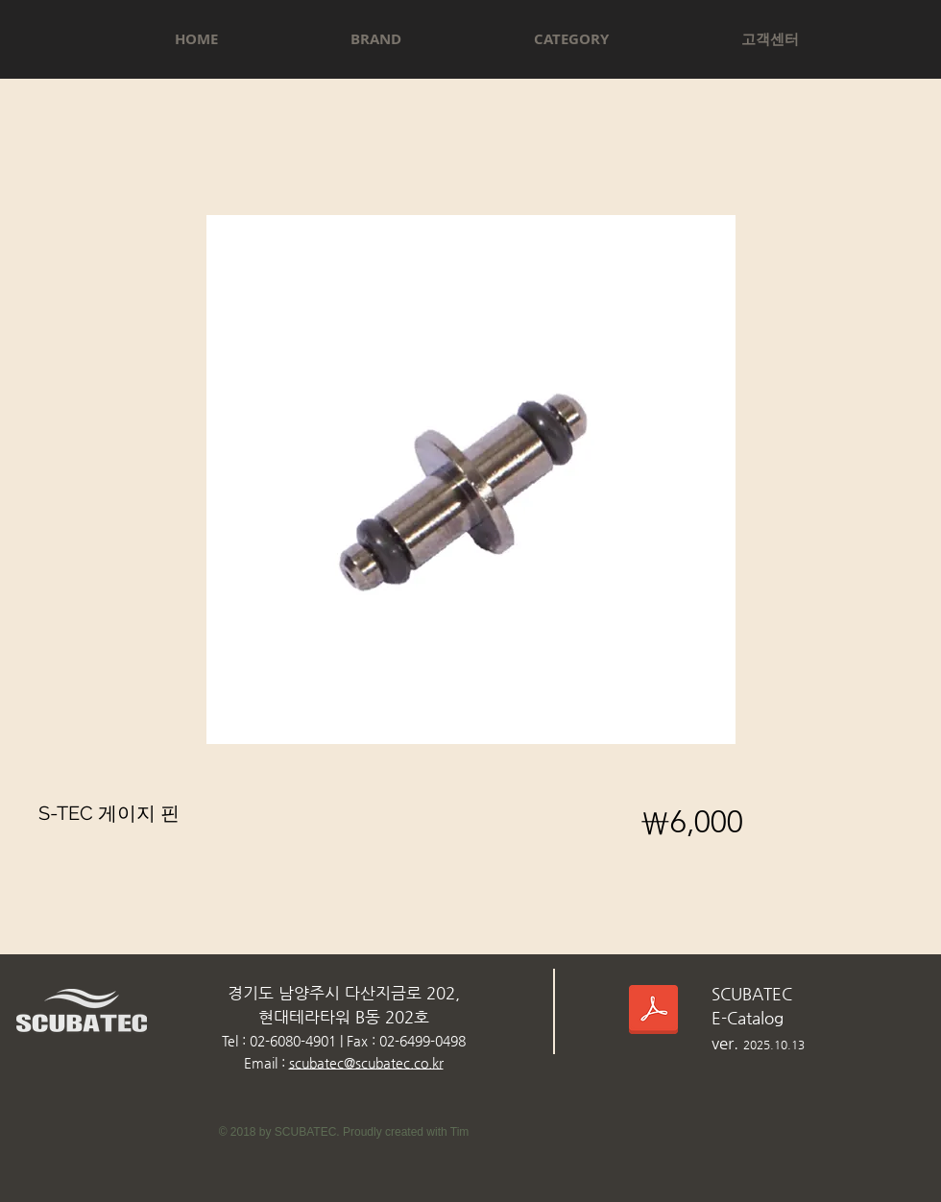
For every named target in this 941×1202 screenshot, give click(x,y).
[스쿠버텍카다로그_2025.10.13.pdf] (653, 1012)
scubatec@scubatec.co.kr (366, 1062)
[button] (376, 38)
